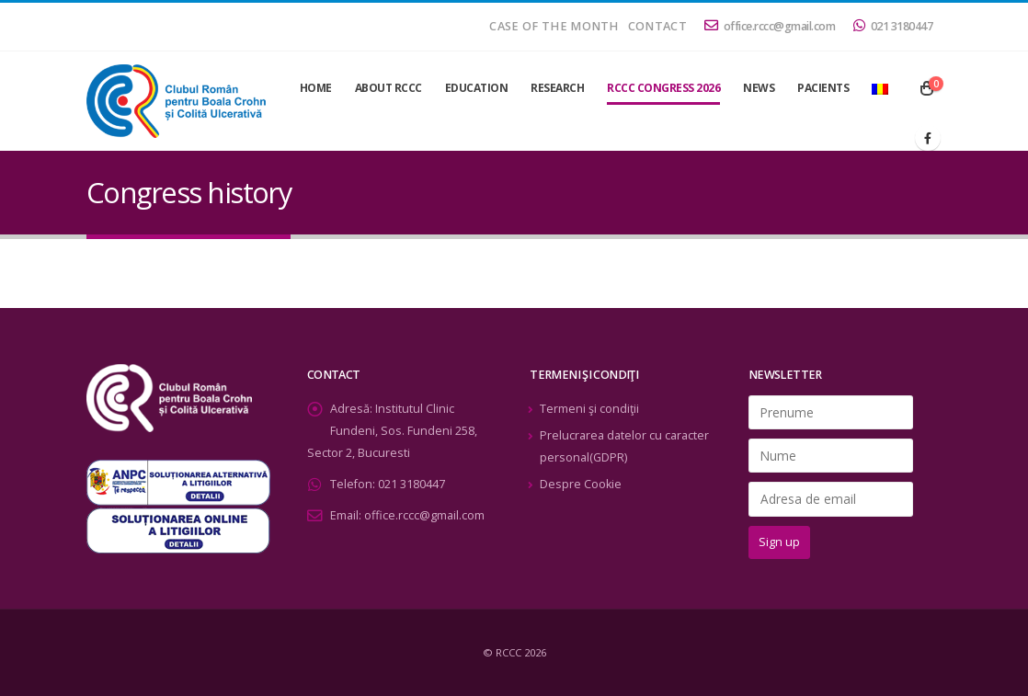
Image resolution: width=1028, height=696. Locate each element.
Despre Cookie (581, 484)
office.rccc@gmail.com (769, 26)
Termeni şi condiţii (589, 408)
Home (316, 88)
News (758, 88)
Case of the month (553, 26)
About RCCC (388, 88)
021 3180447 (892, 26)
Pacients (823, 88)
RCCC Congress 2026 (663, 88)
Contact (657, 26)
